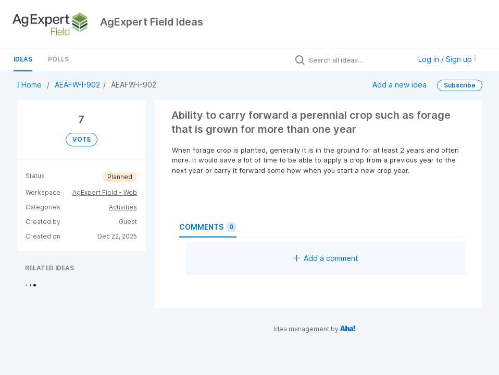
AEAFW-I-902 (77, 84)
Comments (207, 227)
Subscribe (460, 85)
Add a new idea (399, 84)
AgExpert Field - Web (104, 192)
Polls (58, 59)
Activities (123, 207)
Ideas (23, 59)
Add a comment (325, 258)
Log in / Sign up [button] (447, 59)
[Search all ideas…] (357, 60)
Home (30, 84)
